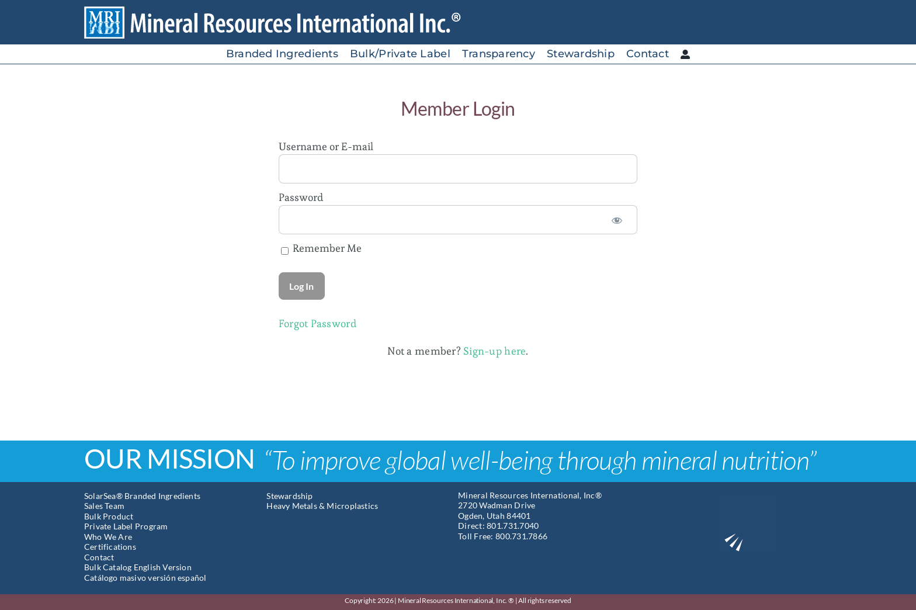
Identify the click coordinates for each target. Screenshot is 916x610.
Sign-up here (494, 351)
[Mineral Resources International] (282, 11)
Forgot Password (317, 323)
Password (301, 197)
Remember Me (321, 248)
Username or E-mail (326, 146)
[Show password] (616, 219)
